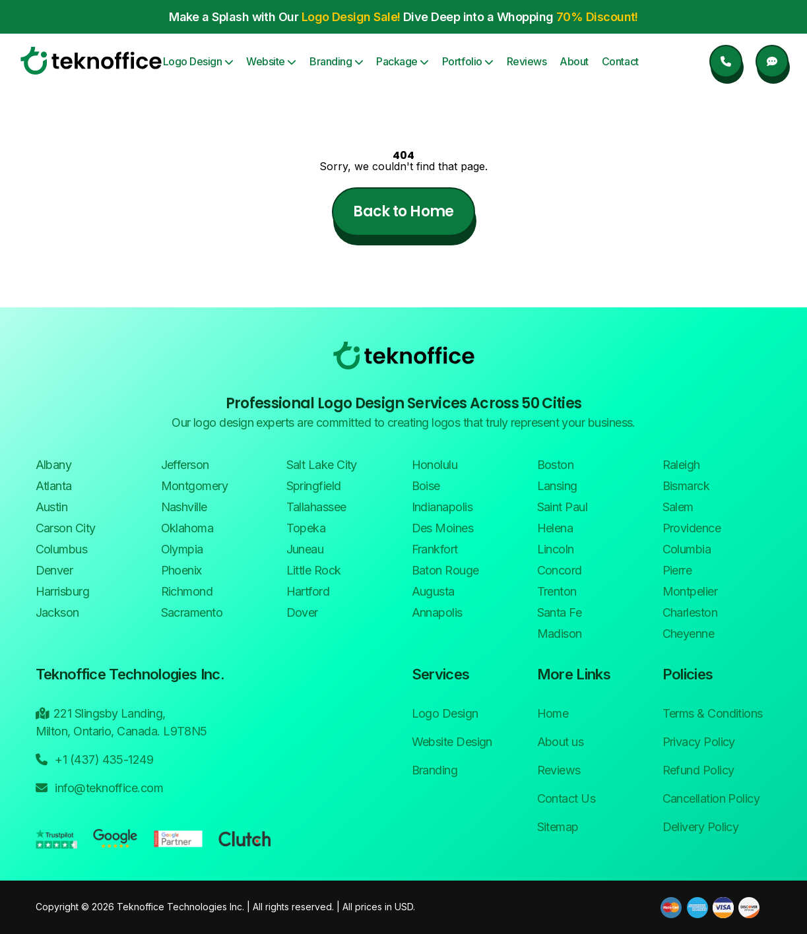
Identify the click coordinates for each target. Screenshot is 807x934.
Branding (336, 61)
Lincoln (555, 549)
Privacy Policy (698, 742)
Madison (559, 633)
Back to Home (403, 211)
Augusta (433, 591)
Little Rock (313, 570)
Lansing (557, 486)
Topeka (306, 528)
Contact (620, 61)
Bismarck (686, 486)
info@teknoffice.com (100, 787)
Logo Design (198, 61)
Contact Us (566, 798)
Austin (52, 507)
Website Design (452, 742)
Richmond (187, 591)
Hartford (308, 591)
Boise (426, 486)
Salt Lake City (321, 465)
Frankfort (435, 549)
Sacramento (192, 612)
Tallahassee (316, 507)
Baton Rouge (445, 570)
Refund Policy (698, 770)
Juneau (305, 549)
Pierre (677, 570)
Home (553, 713)
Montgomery (194, 486)
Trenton (557, 591)
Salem (678, 507)
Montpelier (690, 591)
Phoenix (181, 570)
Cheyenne (688, 633)
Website (271, 61)
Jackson (57, 612)
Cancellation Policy (711, 798)
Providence (691, 528)
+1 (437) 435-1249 (95, 758)
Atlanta (54, 486)
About (574, 61)
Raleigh (681, 465)
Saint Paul (562, 507)
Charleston (690, 612)
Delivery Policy (700, 827)
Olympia (182, 549)
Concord (559, 570)
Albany (54, 465)
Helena (555, 528)
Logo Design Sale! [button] (351, 17)
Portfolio (468, 61)
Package (402, 61)
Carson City (66, 528)
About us (560, 742)
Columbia (686, 549)
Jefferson (185, 465)
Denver (54, 570)
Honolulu (435, 465)
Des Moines (443, 528)
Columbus (62, 549)
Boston (555, 465)
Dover (302, 612)
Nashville (184, 507)
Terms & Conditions (712, 713)
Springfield (313, 486)
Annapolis (437, 612)
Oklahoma (187, 528)
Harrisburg (63, 591)
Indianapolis (442, 507)
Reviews (527, 61)
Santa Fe (559, 612)
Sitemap (558, 827)
